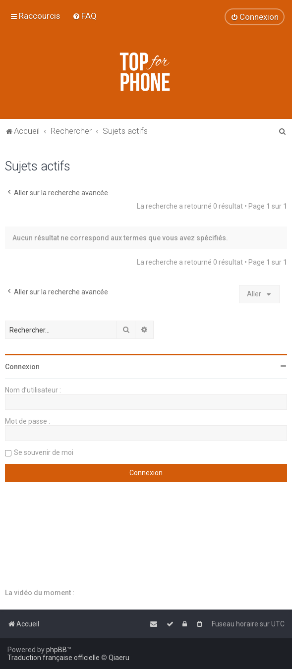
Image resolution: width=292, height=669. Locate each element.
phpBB (56, 650)
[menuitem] (84, 15)
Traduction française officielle (53, 658)
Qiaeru (119, 658)
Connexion (22, 367)
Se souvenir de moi (43, 452)
